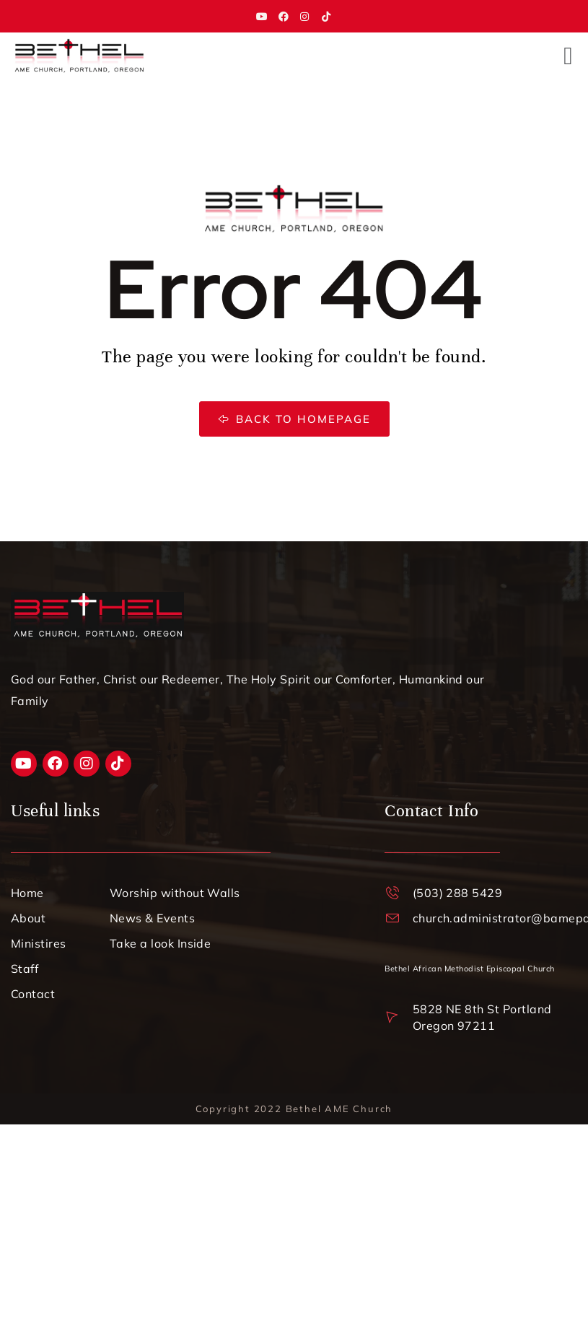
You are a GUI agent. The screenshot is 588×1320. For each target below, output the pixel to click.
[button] (568, 56)
